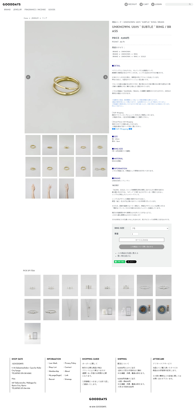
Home (26, 18)
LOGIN (156, 4)
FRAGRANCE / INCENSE (35, 10)
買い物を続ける (124, 256)
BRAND (7, 10)
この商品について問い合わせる (141, 247)
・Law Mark (52, 363)
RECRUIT (131, 4)
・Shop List (52, 367)
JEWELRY (17, 10)
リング (44, 18)
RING (136, 54)
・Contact (67, 367)
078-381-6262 (25, 373)
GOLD (143, 56)
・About (66, 371)
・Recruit (51, 379)
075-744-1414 (25, 388)
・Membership (53, 371)
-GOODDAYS (17, 364)
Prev (28, 77)
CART (144, 4)
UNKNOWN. (126, 52)
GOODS (51, 10)
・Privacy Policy (69, 363)
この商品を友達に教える (127, 253)
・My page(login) (54, 375)
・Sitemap (67, 379)
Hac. (14, 379)
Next (105, 77)
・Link (65, 375)
